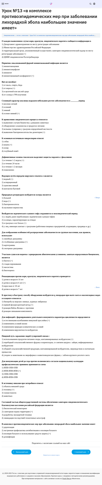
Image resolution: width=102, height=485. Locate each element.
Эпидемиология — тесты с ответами (16, 35)
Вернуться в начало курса (51, 455)
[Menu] (5, 3)
